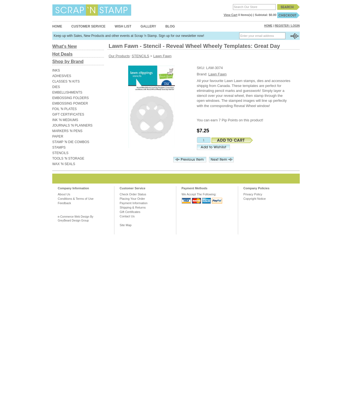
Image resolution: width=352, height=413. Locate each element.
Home (57, 26)
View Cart (230, 15)
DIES (56, 87)
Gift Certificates (130, 212)
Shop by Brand (68, 61)
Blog (170, 26)
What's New (64, 46)
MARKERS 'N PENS (67, 131)
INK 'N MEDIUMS (65, 120)
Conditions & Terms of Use (76, 198)
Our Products (119, 56)
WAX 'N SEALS (63, 164)
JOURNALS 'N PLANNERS (72, 125)
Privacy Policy (252, 194)
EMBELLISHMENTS (67, 92)
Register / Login (287, 25)
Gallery (148, 26)
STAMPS (58, 147)
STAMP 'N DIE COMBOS (70, 142)
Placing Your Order (132, 198)
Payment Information (134, 203)
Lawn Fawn (162, 56)
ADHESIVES (61, 76)
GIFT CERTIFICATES (68, 114)
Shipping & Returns (133, 207)
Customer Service (88, 26)
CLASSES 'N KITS (66, 81)
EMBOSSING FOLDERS (70, 98)
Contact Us (127, 216)
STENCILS (60, 153)
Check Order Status (133, 194)
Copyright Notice (254, 198)
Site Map (125, 225)
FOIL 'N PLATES (64, 109)
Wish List (123, 26)
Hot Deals (62, 54)
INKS (56, 70)
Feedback (64, 203)
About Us (64, 194)
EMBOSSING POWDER (70, 103)
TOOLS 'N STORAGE (68, 158)
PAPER (57, 136)
